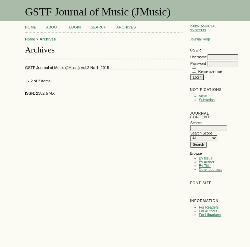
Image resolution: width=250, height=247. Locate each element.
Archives (126, 27)
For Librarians (210, 215)
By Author (206, 162)
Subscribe (207, 100)
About (52, 27)
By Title (205, 166)
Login (75, 27)
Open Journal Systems (203, 28)
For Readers (209, 207)
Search (99, 27)
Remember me (210, 71)
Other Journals (210, 170)
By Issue (206, 158)
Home (30, 27)
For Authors (208, 211)
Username (198, 57)
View (203, 96)
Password (198, 64)
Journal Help (200, 39)
